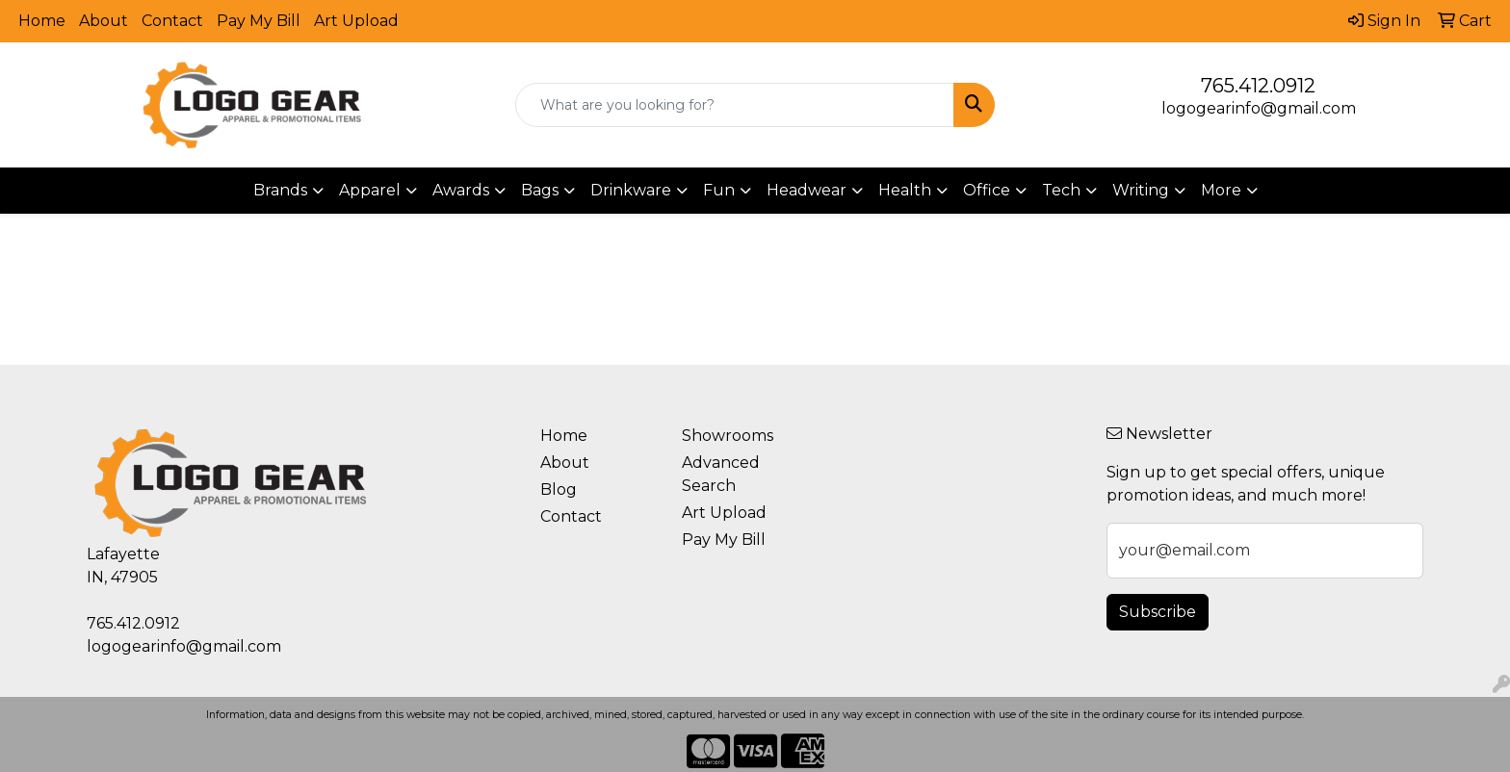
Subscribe (1157, 612)
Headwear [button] (806, 190)
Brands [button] (280, 190)
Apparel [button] (370, 190)
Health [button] (904, 190)
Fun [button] (719, 190)
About (103, 21)
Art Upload (356, 21)
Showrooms (727, 435)
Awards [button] (460, 190)
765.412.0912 (1258, 85)
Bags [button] (540, 190)
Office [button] (986, 190)
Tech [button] (1061, 190)
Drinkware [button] (630, 190)
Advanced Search (721, 474)
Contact (172, 21)
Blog (558, 489)
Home (41, 21)
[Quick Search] (735, 105)
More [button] (1221, 190)
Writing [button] (1140, 190)
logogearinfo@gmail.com (1258, 108)
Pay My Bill (258, 21)
